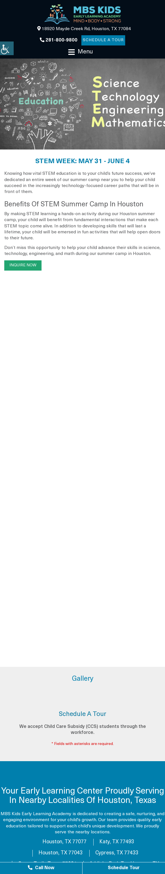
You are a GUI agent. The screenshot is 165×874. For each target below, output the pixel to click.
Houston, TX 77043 (60, 853)
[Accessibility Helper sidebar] (7, 48)
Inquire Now (22, 265)
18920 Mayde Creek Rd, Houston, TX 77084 (84, 28)
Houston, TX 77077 (64, 842)
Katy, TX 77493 (116, 842)
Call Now (41, 867)
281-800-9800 (58, 40)
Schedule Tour (124, 868)
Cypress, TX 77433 (116, 853)
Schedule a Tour (103, 40)
